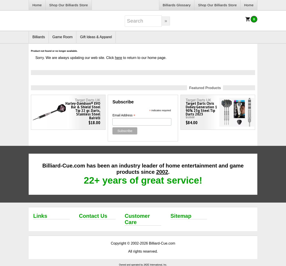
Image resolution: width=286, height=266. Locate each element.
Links (40, 216)
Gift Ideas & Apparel (96, 37)
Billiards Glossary (177, 5)
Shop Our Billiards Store (68, 5)
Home (37, 5)
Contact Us (93, 216)
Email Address (123, 115)
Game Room (62, 37)
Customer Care (137, 219)
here (118, 58)
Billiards (38, 37)
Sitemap (180, 216)
